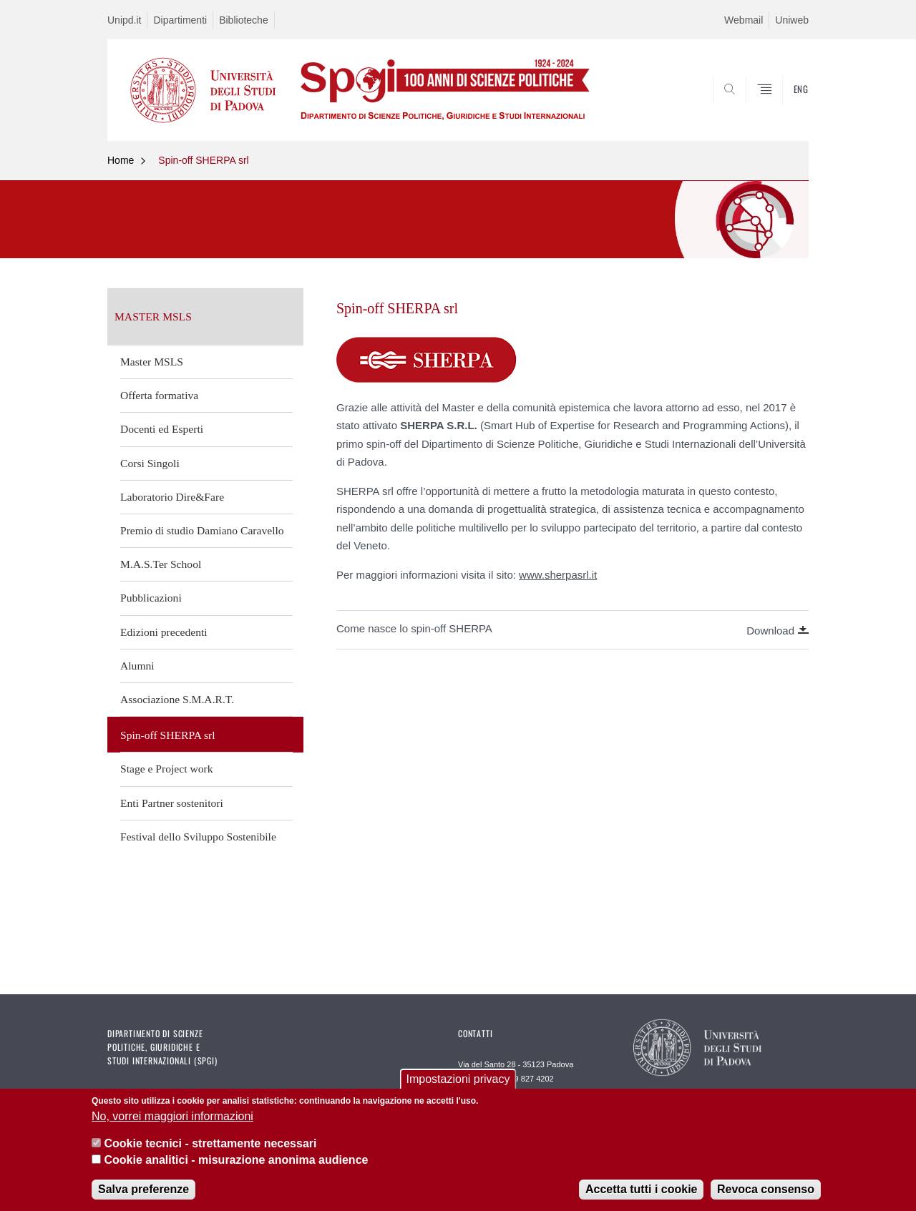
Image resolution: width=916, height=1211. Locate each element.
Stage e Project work (166, 769)
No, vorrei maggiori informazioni (172, 1117)
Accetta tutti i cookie (641, 1190)
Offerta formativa (159, 395)
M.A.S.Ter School (160, 564)
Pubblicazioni (151, 598)
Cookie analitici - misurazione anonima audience (236, 1160)
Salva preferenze (143, 1190)
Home (120, 160)
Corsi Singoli (150, 463)
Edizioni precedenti (164, 632)
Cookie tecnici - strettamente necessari (210, 1144)
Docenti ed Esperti (161, 429)
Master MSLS (151, 362)
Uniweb (792, 20)
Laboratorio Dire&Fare (172, 497)
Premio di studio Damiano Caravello (202, 530)
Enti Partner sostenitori (171, 803)
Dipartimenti (180, 20)
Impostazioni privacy (458, 1080)
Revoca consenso (765, 1190)
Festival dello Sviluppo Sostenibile (198, 836)
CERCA (786, 107)
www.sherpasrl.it (558, 575)
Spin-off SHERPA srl (203, 160)
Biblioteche (243, 20)
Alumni (137, 666)
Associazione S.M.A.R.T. (177, 699)
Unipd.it (124, 20)
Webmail (743, 20)
